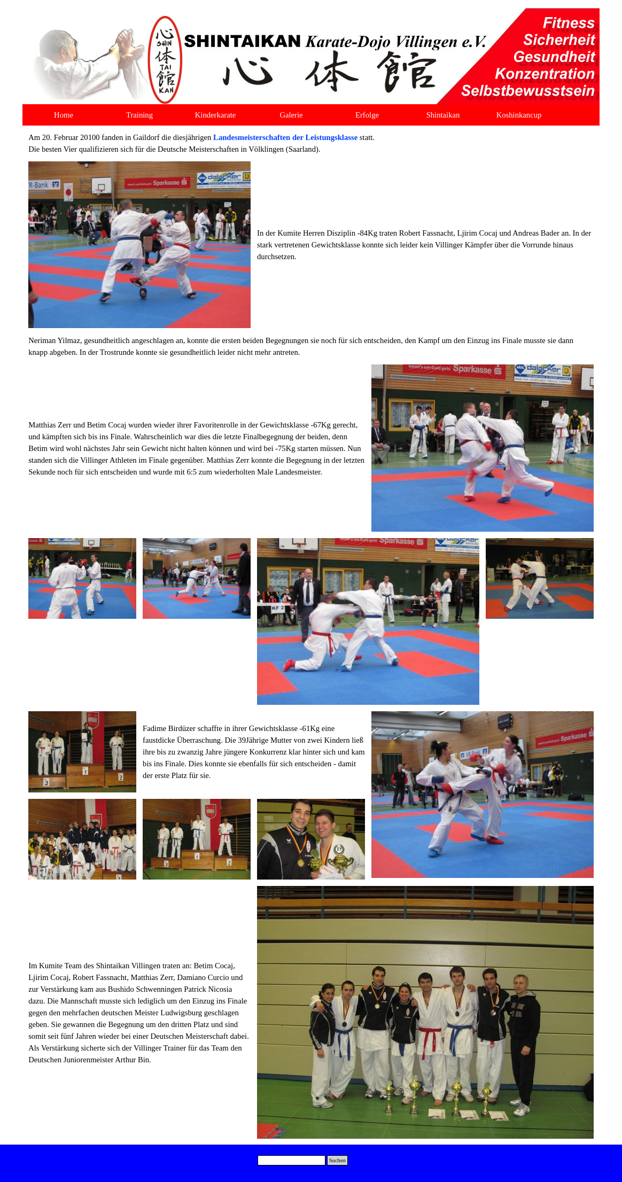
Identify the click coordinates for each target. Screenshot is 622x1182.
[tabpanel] (311, 143)
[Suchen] (291, 1160)
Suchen (337, 1160)
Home (63, 115)
